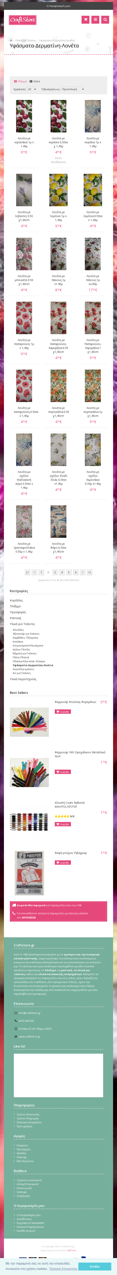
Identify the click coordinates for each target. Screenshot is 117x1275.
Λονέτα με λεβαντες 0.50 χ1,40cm (24, 216)
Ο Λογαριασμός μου (59, 6)
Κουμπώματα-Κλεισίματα (28, 645)
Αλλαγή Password (27, 1184)
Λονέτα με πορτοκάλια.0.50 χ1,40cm (58, 412)
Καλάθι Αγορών (26, 1230)
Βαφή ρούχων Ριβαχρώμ (71, 853)
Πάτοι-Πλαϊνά (21, 657)
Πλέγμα (22, 81)
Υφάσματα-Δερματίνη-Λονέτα (56, 40)
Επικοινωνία (24, 1188)
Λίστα (36, 81)
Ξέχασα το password (29, 1180)
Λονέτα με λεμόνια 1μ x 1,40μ (58, 216)
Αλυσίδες (18, 629)
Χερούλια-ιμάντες (23, 669)
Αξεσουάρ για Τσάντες (26, 633)
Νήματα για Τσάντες (25, 653)
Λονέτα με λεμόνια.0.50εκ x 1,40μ (93, 216)
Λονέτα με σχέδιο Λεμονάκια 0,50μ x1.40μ (93, 477)
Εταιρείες (22, 1145)
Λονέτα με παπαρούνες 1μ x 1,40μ (24, 344)
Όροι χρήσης (24, 1126)
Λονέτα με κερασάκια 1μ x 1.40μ (24, 142)
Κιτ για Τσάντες (22, 673)
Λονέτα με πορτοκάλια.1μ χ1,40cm (93, 412)
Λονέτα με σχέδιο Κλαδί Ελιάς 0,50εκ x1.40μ (58, 477)
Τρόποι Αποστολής (28, 1114)
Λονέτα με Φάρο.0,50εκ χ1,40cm (58, 547)
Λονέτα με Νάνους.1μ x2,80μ (93, 280)
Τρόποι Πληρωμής (28, 1118)
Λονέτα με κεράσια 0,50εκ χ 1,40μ (58, 142)
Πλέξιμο (15, 606)
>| (89, 572)
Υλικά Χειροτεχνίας (23, 679)
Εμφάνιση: (20, 89)
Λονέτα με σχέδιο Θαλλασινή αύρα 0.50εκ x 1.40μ (24, 479)
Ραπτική (15, 618)
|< (27, 572)
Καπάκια (18, 641)
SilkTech (71, 1250)
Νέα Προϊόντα (25, 1161)
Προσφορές (18, 612)
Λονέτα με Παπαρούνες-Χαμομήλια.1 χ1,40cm (92, 346)
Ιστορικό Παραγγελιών (30, 1227)
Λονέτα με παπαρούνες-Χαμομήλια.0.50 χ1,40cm (58, 346)
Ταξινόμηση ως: (50, 89)
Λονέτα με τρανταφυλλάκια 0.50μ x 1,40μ (24, 547)
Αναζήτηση (23, 1196)
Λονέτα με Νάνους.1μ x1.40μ (58, 280)
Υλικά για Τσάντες (25, 40)
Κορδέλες (16, 600)
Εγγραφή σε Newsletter (31, 1223)
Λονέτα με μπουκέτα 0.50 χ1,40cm (24, 280)
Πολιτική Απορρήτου (29, 1122)
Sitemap (22, 1157)
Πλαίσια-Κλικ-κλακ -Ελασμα (29, 661)
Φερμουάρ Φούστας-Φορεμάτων (75, 702)
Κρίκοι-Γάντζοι (21, 649)
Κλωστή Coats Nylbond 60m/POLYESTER (69, 804)
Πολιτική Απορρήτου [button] (63, 1268)
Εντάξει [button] (95, 1266)
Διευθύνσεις (24, 1219)
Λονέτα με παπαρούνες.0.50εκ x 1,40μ (24, 412)
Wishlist (21, 1153)
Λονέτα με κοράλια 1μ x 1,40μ (93, 142)
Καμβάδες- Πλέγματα (25, 637)
